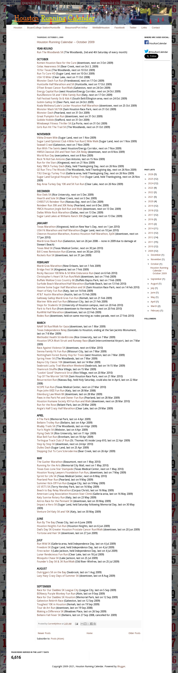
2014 (151, 228)
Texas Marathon (46, 226)
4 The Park (43, 419)
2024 (151, 183)
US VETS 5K (43, 486)
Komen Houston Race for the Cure (56, 62)
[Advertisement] (21, 85)
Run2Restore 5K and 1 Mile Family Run (59, 94)
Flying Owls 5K (45, 433)
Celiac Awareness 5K (48, 66)
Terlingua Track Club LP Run (53, 440)
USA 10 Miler (44, 77)
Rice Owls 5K (44, 194)
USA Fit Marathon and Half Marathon (58, 230)
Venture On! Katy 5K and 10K (53, 511)
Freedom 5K (44, 547)
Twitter (133, 27)
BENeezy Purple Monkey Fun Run (56, 593)
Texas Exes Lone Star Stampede (55, 469)
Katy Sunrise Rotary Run (51, 497)
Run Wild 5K (43, 543)
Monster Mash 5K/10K (49, 109)
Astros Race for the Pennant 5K (55, 501)
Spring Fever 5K (46, 358)
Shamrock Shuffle (47, 369)
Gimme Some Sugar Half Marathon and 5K (61, 287)
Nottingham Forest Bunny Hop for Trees (60, 355)
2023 (151, 188)
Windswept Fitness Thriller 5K (54, 123)
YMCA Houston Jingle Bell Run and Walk (59, 208)
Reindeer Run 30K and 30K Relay (55, 205)
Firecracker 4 (44, 550)
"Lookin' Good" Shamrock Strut (55, 372)
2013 (151, 233)
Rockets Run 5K (45, 255)
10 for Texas (44, 70)
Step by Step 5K (46, 444)
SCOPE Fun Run (45, 387)
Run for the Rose (46, 404)
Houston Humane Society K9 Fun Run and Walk (64, 401)
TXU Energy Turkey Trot (51, 173)
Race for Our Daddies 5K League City (58, 590)
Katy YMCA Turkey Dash (51, 166)
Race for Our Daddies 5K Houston (56, 597)
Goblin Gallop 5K (46, 102)
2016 (151, 219)
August (155, 283)
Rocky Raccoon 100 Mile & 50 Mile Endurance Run (65, 273)
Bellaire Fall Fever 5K (49, 615)
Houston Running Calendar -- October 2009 (65, 42)
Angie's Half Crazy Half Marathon (56, 408)
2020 (151, 201)
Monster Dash (45, 112)
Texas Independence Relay (52, 330)
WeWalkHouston (101, 27)
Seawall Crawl (44, 144)
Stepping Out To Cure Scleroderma (57, 451)
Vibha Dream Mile (47, 137)
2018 (151, 210)
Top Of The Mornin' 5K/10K (52, 376)
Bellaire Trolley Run (48, 422)
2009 (151, 251)
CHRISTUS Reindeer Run (51, 201)
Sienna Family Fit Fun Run (52, 351)
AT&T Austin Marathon (50, 294)
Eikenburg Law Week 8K (50, 394)
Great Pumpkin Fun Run (50, 116)
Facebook (119, 27)
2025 (151, 179)
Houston (18, 27)
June (153, 292)
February (155, 310)
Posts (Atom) (57, 638)
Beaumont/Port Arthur (76, 27)
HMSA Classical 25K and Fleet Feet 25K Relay (62, 151)
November (156, 259)
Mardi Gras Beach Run (49, 241)
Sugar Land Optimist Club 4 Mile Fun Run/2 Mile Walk (67, 141)
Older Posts (134, 633)
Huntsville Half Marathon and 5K (55, 84)
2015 (151, 224)
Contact (156, 27)
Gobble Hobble (45, 119)
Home (89, 633)
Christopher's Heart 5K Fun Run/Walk (58, 276)
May (153, 297)
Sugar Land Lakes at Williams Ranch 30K (60, 216)
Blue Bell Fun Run (47, 436)
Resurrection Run (47, 379)
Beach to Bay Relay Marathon (54, 490)
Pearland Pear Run (47, 479)
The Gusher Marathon (50, 461)
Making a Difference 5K (50, 611)
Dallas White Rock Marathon (53, 212)
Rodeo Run (43, 315)
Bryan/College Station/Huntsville (43, 27)
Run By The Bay (46, 522)
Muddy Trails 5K (46, 426)
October (155, 264)
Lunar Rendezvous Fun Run (52, 554)
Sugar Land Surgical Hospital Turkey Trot (61, 176)
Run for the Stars (47, 162)
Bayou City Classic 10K (49, 362)
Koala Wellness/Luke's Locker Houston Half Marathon (68, 105)
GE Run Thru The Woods (51, 169)
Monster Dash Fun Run (50, 80)
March (154, 306)
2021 (151, 197)
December (156, 255)
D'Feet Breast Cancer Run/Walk (55, 87)
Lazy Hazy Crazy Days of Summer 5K (58, 575)
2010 (151, 246)
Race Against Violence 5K (51, 347)
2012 (151, 237)
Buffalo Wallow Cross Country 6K (56, 280)
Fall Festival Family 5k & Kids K (54, 98)
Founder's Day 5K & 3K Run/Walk (56, 561)
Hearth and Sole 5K (48, 198)
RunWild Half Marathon (50, 312)
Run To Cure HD (46, 73)
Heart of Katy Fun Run (49, 290)
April (153, 301)
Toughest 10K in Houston (51, 604)
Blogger (121, 666)
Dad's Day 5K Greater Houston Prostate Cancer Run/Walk (70, 529)
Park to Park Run (46, 308)
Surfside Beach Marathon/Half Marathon (60, 283)
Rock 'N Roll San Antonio (51, 159)
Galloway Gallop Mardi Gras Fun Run (58, 298)
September (156, 279)
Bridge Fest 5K (45, 269)
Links (144, 27)
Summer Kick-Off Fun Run (52, 483)
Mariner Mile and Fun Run (52, 301)
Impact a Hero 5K (47, 504)
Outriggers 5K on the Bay (51, 572)
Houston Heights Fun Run (52, 526)
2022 (151, 192)
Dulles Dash (43, 447)
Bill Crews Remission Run (51, 251)
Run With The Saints (48, 148)
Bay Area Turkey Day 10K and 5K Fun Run (60, 184)
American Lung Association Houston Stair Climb (64, 493)
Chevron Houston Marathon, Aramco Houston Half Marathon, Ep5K (76, 233)
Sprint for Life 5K (46, 476)
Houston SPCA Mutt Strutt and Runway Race (62, 340)
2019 (151, 206)
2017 (151, 215)
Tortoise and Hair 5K (49, 533)
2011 (151, 242)
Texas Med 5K (45, 248)
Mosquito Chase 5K (48, 558)
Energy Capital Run (48, 91)
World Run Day (45, 155)
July (153, 288)
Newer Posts (44, 633)
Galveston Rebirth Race (50, 600)
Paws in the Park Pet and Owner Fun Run (60, 397)
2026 (151, 174)
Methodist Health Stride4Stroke (55, 337)
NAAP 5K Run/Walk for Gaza (53, 326)
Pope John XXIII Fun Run (51, 390)
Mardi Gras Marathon (49, 265)
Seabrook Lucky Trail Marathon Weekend (60, 365)
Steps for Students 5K (49, 305)
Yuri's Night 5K (45, 429)
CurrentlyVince (55, 623)
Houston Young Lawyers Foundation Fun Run (63, 472)
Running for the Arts (49, 465)
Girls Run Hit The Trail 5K (51, 127)
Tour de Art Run (46, 607)
